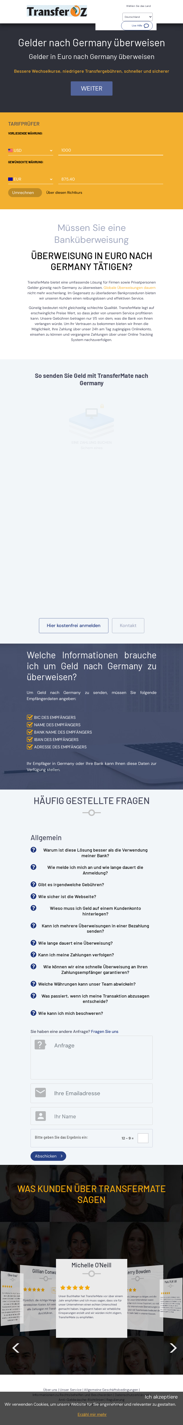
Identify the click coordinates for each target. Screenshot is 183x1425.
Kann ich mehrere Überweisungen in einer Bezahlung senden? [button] (95, 928)
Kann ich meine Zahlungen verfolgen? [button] (76, 954)
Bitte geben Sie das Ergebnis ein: (61, 1137)
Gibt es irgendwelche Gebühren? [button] (71, 884)
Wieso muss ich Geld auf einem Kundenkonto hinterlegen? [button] (95, 910)
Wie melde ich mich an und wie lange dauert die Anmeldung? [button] (95, 869)
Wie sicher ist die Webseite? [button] (67, 896)
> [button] (173, 1346)
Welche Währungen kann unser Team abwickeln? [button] (87, 984)
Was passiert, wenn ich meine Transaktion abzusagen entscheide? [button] (95, 998)
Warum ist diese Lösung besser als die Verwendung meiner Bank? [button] (95, 852)
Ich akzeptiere (161, 1396)
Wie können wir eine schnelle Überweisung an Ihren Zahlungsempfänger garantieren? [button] (95, 969)
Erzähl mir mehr (92, 1414)
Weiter (91, 88)
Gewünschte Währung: (26, 162)
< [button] (15, 1346)
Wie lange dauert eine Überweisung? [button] (75, 943)
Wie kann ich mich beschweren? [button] (70, 1013)
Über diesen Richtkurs (64, 192)
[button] (137, 25)
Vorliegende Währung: (25, 133)
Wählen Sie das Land (138, 6)
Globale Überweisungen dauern (130, 287)
